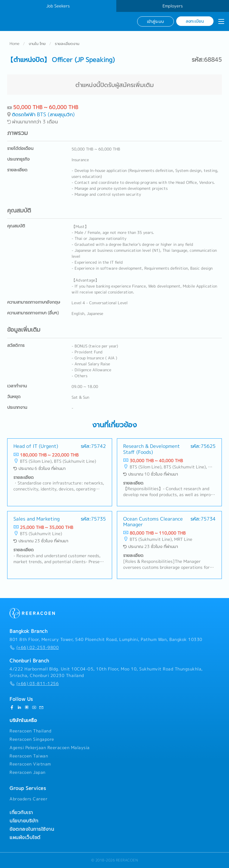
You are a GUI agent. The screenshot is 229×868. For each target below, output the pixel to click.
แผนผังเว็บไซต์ (25, 837)
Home (14, 43)
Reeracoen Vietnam (30, 764)
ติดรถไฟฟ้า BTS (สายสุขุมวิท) (43, 114)
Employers (173, 6)
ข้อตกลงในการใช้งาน (32, 829)
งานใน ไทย (37, 43)
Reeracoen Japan (28, 772)
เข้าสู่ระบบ (155, 21)
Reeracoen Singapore (32, 739)
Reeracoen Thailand (30, 731)
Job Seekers (58, 6)
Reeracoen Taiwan (29, 756)
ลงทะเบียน (195, 21)
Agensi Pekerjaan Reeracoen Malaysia (50, 748)
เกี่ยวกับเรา (21, 812)
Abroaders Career (28, 799)
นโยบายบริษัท (24, 821)
